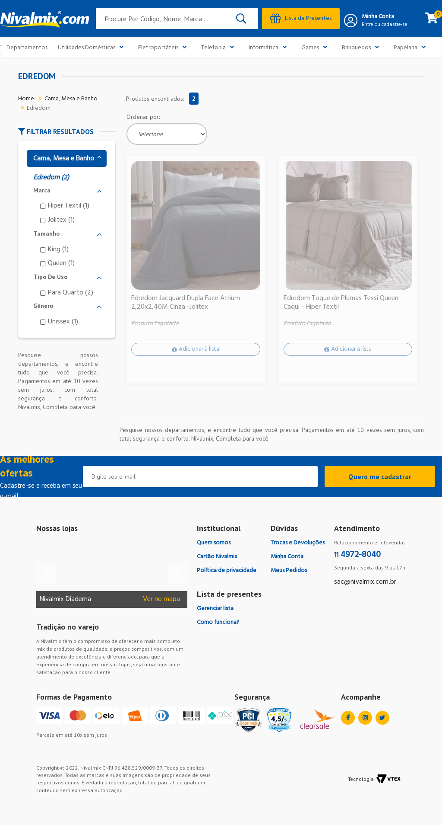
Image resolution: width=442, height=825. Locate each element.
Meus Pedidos (289, 571)
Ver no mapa (161, 599)
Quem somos (213, 543)
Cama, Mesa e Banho (71, 99)
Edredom (39, 108)
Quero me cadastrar (379, 476)
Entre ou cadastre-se (384, 24)
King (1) (58, 249)
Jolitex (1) (61, 220)
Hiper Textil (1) (68, 206)
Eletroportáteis (164, 47)
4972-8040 (357, 555)
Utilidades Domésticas (93, 47)
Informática (270, 47)
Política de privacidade (226, 571)
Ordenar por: (143, 117)
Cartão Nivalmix (217, 557)
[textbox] (177, 18)
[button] (66, 132)
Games (316, 47)
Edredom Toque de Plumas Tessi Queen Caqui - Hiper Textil (341, 303)
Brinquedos (362, 47)
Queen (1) (61, 263)
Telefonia (219, 47)
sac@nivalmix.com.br (365, 582)
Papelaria (412, 47)
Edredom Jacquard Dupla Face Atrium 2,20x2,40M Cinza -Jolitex (185, 303)
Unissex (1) (63, 321)
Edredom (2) (51, 178)
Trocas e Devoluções (298, 543)
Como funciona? (218, 622)
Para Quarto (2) (70, 292)
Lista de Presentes (301, 18)
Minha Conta (378, 17)
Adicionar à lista (199, 350)
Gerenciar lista (215, 609)
